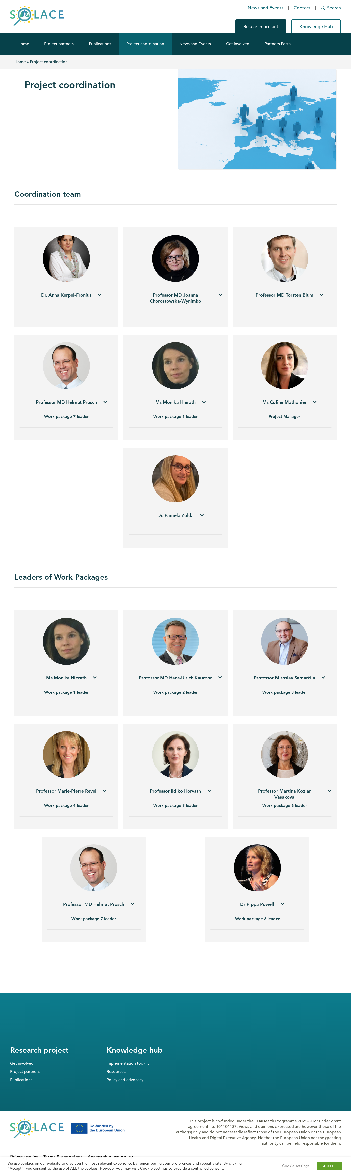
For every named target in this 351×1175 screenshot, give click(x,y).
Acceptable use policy (110, 1157)
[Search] (328, 8)
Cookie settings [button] (295, 1165)
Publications (100, 43)
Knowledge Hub (316, 27)
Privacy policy (24, 1157)
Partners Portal (278, 43)
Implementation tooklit (128, 1063)
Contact (302, 8)
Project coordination (145, 43)
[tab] (66, 298)
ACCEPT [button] (329, 1166)
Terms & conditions (63, 1157)
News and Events (265, 8)
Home (23, 43)
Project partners (59, 43)
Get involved (237, 43)
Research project (260, 27)
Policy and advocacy (125, 1079)
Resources (116, 1071)
